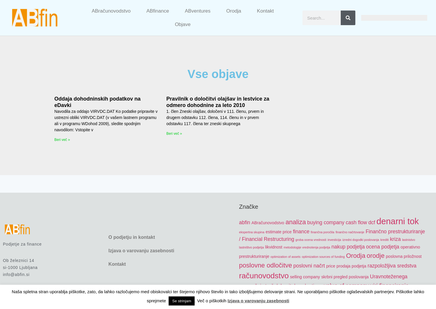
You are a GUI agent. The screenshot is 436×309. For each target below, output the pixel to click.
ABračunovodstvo (111, 11)
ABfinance (157, 11)
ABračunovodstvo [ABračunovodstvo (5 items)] (267, 222)
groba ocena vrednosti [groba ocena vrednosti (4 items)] (310, 239)
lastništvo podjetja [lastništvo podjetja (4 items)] (251, 247)
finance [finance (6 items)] (301, 231)
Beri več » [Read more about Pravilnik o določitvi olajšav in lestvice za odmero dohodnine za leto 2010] (174, 134)
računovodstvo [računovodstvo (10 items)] (264, 275)
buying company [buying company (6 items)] (325, 222)
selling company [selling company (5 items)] (305, 277)
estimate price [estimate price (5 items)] (279, 231)
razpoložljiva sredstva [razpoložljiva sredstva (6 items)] (392, 266)
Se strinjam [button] (181, 301)
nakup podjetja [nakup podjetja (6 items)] (348, 247)
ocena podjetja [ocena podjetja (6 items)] (382, 247)
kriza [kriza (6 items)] (395, 239)
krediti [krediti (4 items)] (384, 239)
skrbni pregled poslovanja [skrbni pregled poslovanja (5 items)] (344, 277)
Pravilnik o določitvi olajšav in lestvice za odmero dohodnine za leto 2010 (217, 102)
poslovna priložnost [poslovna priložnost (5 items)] (403, 256)
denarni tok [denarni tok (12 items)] (397, 221)
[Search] (348, 18)
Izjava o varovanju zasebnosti (141, 250)
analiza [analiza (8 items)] (296, 222)
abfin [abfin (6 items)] (244, 222)
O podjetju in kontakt (131, 237)
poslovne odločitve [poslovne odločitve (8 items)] (265, 265)
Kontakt (265, 11)
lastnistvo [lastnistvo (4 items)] (408, 239)
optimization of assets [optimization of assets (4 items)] (285, 256)
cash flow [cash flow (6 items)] (356, 222)
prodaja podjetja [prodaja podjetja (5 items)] (351, 266)
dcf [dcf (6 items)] (371, 222)
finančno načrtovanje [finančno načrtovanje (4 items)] (349, 232)
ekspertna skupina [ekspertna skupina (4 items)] (251, 232)
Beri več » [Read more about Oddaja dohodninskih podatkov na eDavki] (62, 140)
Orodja (233, 11)
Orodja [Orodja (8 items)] (355, 255)
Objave (183, 24)
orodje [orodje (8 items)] (376, 255)
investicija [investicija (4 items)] (334, 239)
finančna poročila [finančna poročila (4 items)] (322, 232)
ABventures (197, 11)
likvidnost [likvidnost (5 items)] (273, 247)
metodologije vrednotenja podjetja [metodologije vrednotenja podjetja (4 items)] (307, 247)
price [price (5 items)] (330, 266)
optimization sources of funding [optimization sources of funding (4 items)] (323, 256)
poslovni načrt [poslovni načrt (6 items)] (309, 266)
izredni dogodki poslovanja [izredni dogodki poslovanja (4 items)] (360, 239)
